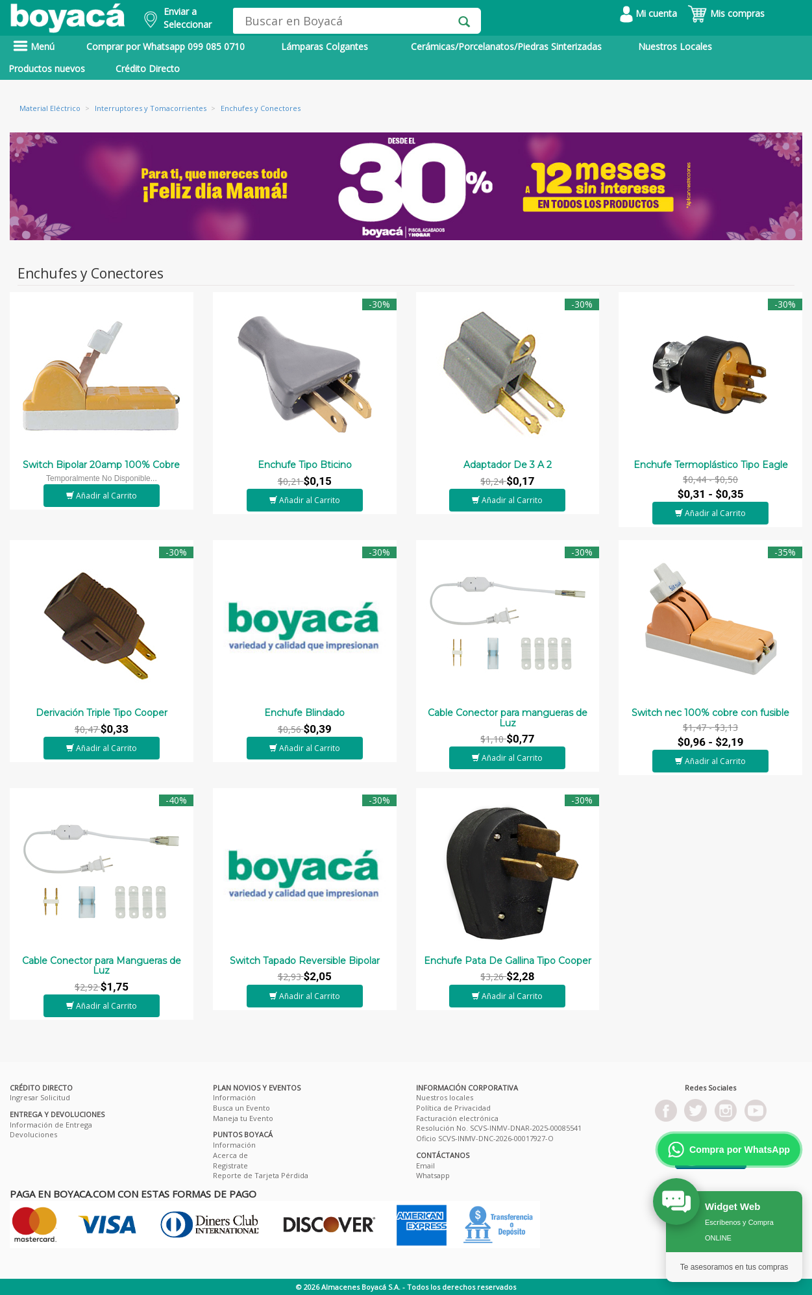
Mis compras (726, 13)
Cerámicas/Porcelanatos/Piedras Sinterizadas (506, 46)
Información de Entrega (51, 1124)
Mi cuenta (648, 13)
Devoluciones (33, 1134)
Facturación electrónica (457, 1118)
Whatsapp (433, 1175)
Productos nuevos (46, 68)
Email (425, 1165)
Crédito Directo (148, 68)
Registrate (230, 1165)
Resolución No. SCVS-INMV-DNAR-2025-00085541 (499, 1128)
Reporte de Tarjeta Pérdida (260, 1175)
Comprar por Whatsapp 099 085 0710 (165, 46)
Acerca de (230, 1155)
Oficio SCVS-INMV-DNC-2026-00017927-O (485, 1138)
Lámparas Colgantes (324, 46)
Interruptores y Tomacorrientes (150, 108)
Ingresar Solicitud (40, 1097)
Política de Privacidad (453, 1108)
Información (234, 1097)
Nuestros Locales (675, 46)
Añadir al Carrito (101, 495)
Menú (34, 46)
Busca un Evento (241, 1108)
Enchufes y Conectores (261, 108)
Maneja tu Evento (243, 1118)
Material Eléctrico (49, 108)
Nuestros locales (444, 1097)
